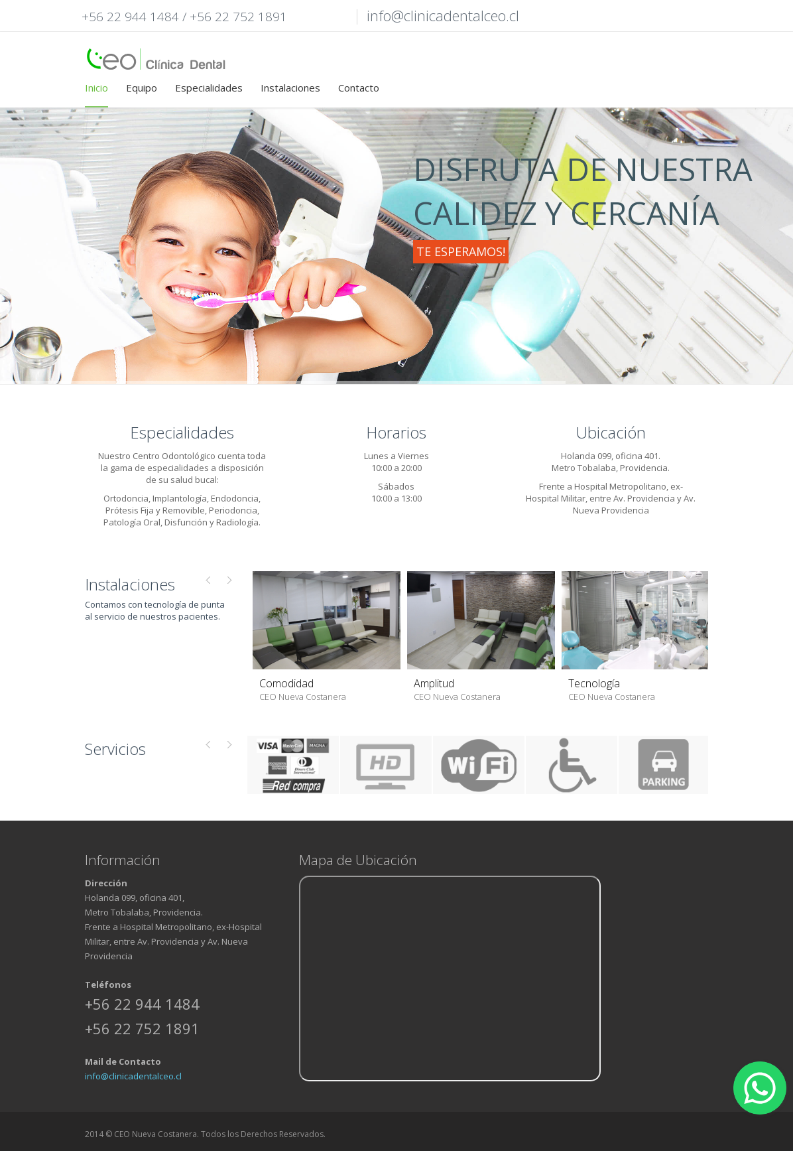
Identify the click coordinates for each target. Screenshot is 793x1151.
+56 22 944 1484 (130, 16)
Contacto (358, 87)
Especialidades (209, 87)
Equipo (141, 87)
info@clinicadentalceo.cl (133, 1076)
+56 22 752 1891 (238, 16)
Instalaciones (290, 87)
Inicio (96, 87)
